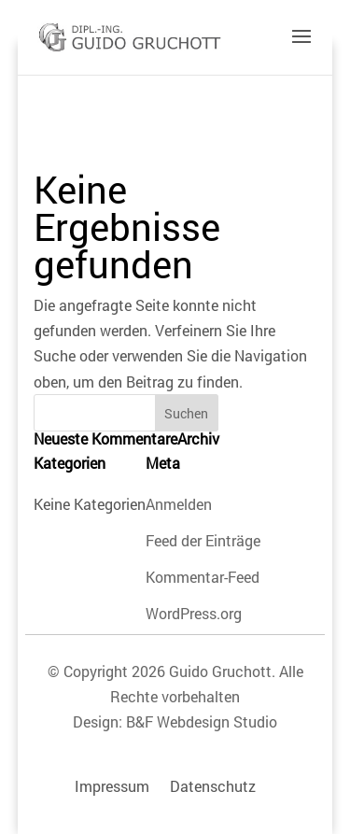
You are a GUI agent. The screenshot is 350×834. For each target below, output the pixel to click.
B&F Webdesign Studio (201, 721)
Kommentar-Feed (202, 577)
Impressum (112, 786)
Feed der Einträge (203, 540)
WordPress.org (194, 613)
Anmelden (179, 504)
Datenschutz (213, 786)
